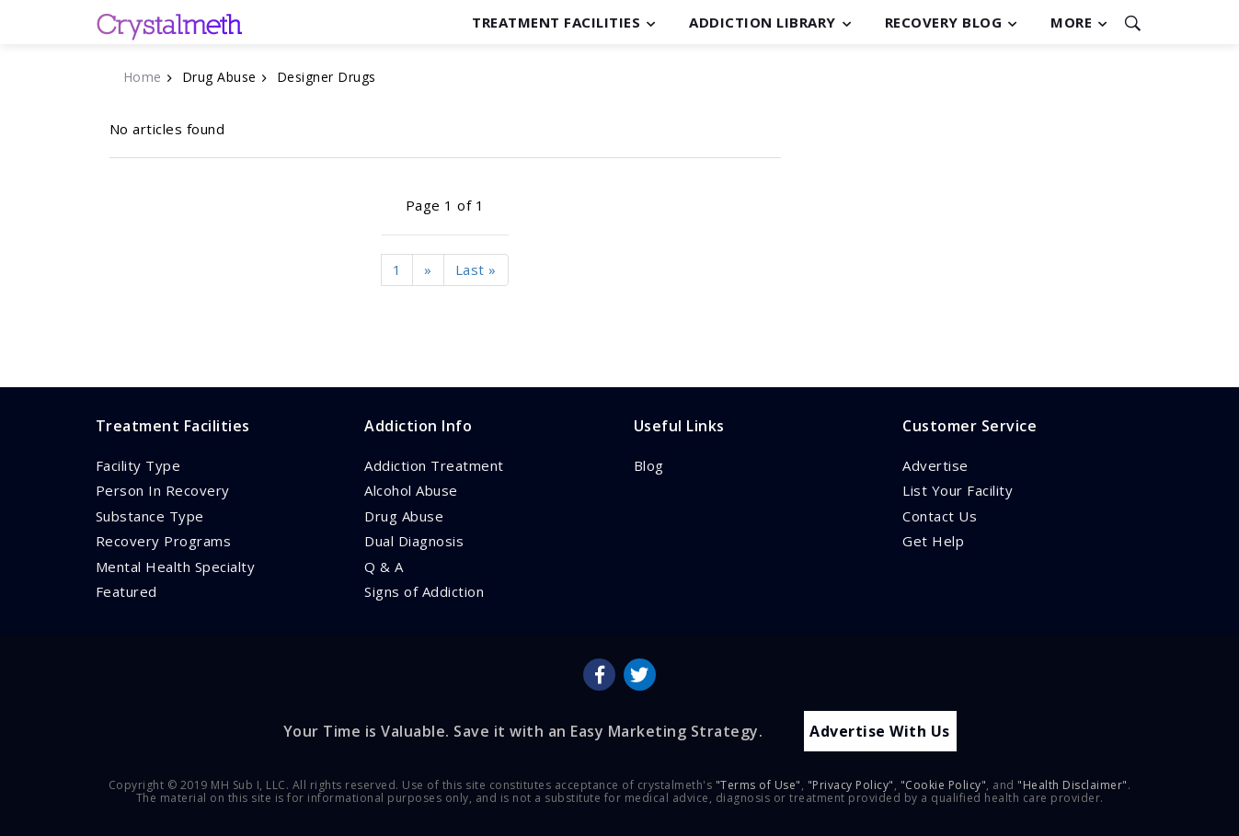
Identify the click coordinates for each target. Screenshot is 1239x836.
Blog (649, 465)
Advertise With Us (879, 730)
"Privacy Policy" (851, 784)
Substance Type (150, 516)
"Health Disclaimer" (1072, 784)
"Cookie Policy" (944, 784)
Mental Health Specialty (176, 566)
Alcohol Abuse (411, 490)
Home (142, 77)
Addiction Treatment (434, 465)
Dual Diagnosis (414, 541)
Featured (126, 591)
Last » (476, 269)
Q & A (384, 566)
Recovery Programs (164, 541)
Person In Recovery (163, 490)
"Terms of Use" (758, 784)
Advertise (935, 465)
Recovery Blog (944, 22)
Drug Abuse (403, 516)
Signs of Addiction (424, 591)
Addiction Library (762, 22)
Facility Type (138, 465)
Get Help (933, 541)
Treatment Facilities (556, 22)
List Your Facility (957, 490)
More (1071, 22)
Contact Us (939, 516)
